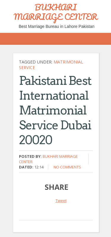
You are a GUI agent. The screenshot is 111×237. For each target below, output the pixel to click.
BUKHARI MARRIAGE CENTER (55, 12)
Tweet (61, 200)
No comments (67, 167)
